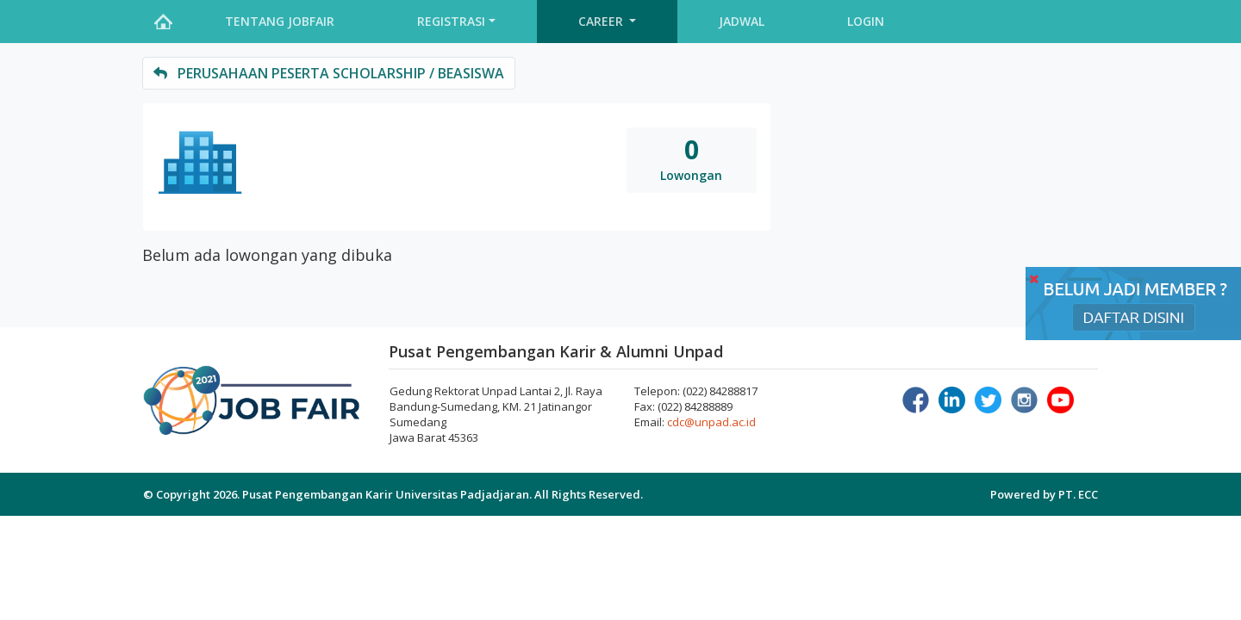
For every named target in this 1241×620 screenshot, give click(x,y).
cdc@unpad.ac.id (711, 422)
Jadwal (741, 21)
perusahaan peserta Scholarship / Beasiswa (328, 73)
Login (865, 21)
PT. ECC (1078, 494)
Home (163, 21)
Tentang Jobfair (279, 21)
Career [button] (602, 21)
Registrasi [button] (451, 21)
